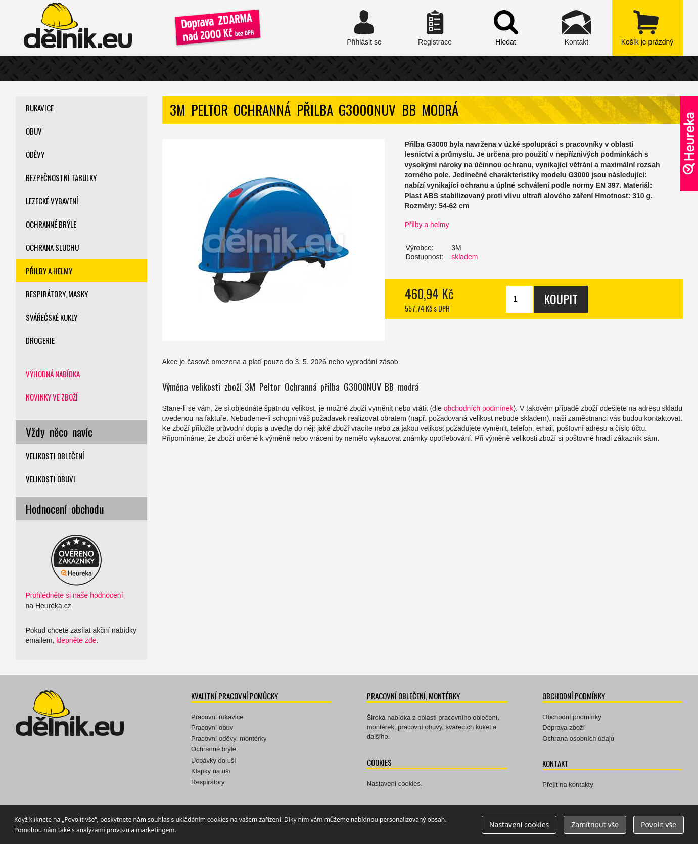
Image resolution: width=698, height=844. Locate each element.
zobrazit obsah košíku (647, 28)
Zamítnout (595, 824)
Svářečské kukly (51, 317)
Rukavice (40, 107)
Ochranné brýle (51, 224)
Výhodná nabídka (53, 373)
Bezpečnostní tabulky (61, 177)
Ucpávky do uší (213, 760)
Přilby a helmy (427, 224)
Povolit (658, 824)
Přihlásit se (364, 28)
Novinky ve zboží (52, 397)
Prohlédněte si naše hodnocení (74, 595)
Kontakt (576, 28)
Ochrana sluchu (52, 247)
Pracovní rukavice (217, 717)
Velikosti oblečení (55, 455)
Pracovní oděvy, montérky (228, 738)
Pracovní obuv (212, 727)
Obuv (34, 131)
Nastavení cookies (394, 783)
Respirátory (207, 782)
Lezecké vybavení (52, 200)
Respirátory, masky (57, 293)
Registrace (435, 28)
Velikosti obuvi (50, 478)
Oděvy (35, 154)
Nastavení (519, 824)
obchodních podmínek (479, 408)
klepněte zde (76, 640)
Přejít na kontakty (567, 784)
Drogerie (40, 340)
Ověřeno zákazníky (689, 143)
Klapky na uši (210, 771)
